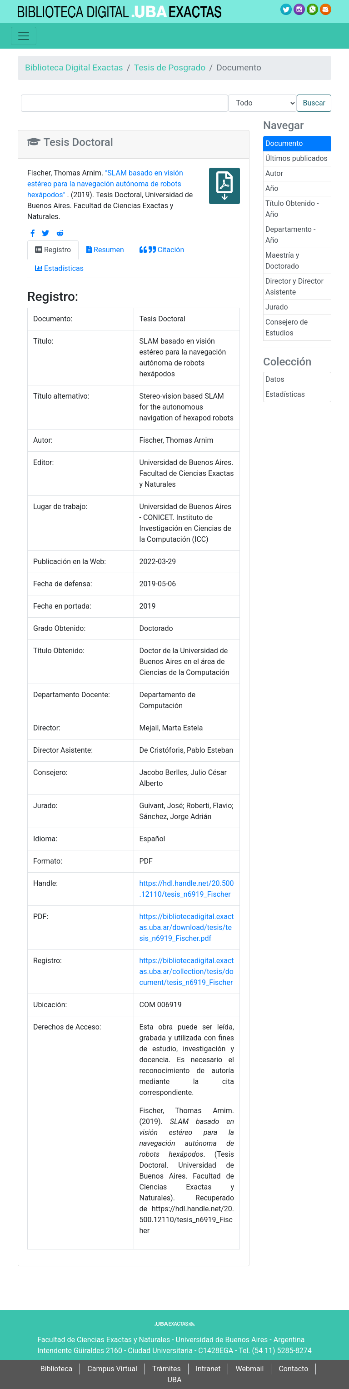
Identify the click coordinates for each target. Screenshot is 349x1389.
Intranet (208, 1368)
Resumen (105, 249)
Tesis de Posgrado (170, 67)
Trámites (166, 1368)
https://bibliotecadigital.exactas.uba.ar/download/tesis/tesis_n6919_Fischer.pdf (187, 927)
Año (271, 188)
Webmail (249, 1368)
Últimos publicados (296, 158)
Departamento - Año (290, 235)
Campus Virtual (112, 1368)
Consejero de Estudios (286, 327)
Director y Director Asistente (294, 286)
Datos (274, 379)
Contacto (293, 1368)
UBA (175, 1379)
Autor (274, 173)
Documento (284, 143)
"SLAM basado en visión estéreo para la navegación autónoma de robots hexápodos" (105, 184)
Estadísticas (285, 394)
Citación (162, 249)
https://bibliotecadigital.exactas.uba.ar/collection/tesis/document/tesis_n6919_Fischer (187, 971)
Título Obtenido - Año (292, 209)
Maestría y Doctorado (282, 260)
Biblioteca (56, 1368)
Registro (53, 249)
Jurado (276, 307)
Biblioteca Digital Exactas (74, 67)
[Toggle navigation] (23, 36)
